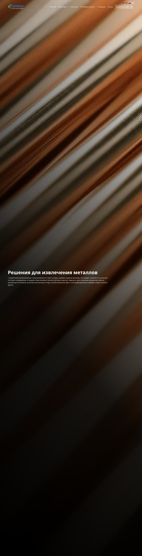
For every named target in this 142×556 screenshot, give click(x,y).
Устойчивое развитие (87, 7)
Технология (74, 7)
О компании (101, 7)
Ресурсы (110, 7)
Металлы (53, 7)
